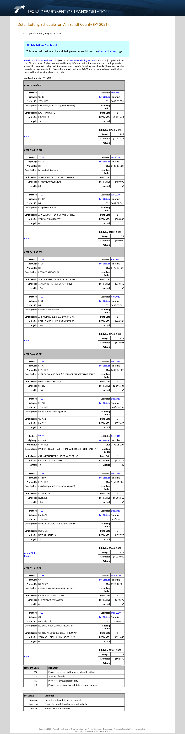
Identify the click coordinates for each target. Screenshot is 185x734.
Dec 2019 (115, 361)
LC (36, 680)
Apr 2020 (115, 259)
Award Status (30, 553)
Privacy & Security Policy (124, 729)
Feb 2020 (115, 92)
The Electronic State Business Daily (41, 60)
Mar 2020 (116, 575)
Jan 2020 (115, 157)
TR (35, 676)
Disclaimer (107, 729)
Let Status (29, 695)
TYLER (41, 92)
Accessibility (141, 729)
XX (35, 672)
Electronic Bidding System (82, 60)
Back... (27, 136)
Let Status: (104, 96)
